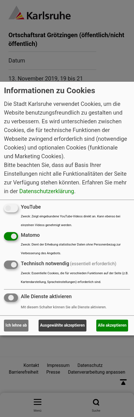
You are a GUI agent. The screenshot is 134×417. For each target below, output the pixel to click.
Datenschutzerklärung (46, 191)
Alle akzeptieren (112, 325)
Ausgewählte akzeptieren (62, 325)
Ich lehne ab (16, 325)
